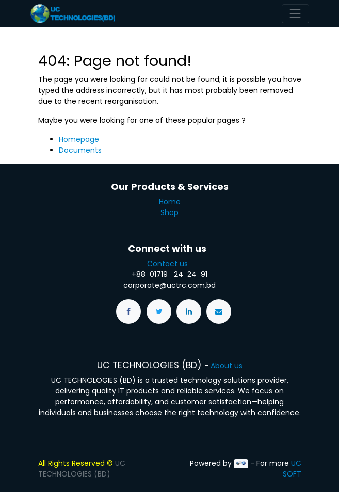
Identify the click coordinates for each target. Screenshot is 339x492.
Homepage (79, 139)
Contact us (169, 263)
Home (170, 201)
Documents (80, 150)
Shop (169, 212)
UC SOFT (292, 468)
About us (227, 365)
